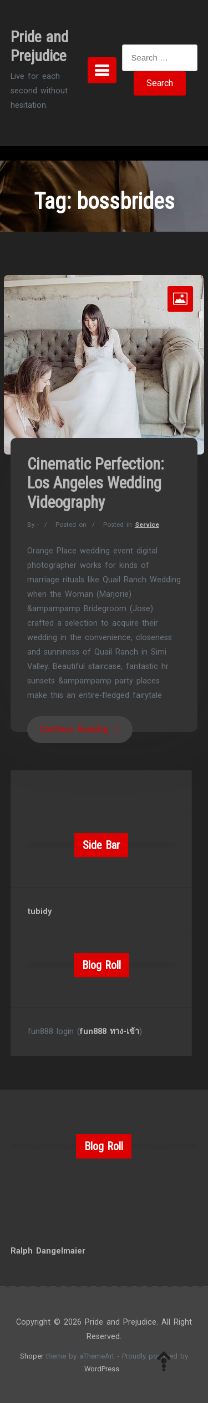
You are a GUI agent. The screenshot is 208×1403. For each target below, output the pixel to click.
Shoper (31, 1356)
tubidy (40, 911)
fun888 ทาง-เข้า (109, 1031)
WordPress (101, 1369)
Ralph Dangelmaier (48, 1251)
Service (147, 524)
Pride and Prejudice (39, 46)
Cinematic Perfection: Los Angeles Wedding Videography (95, 483)
